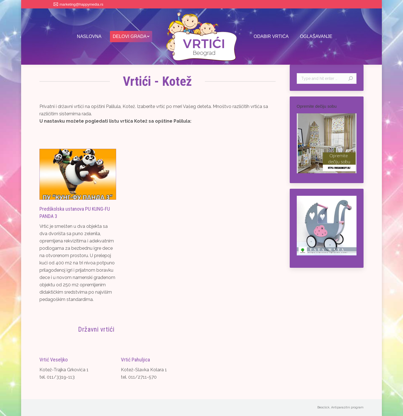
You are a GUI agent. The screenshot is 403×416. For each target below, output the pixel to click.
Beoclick (323, 407)
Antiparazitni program (347, 407)
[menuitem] (89, 36)
